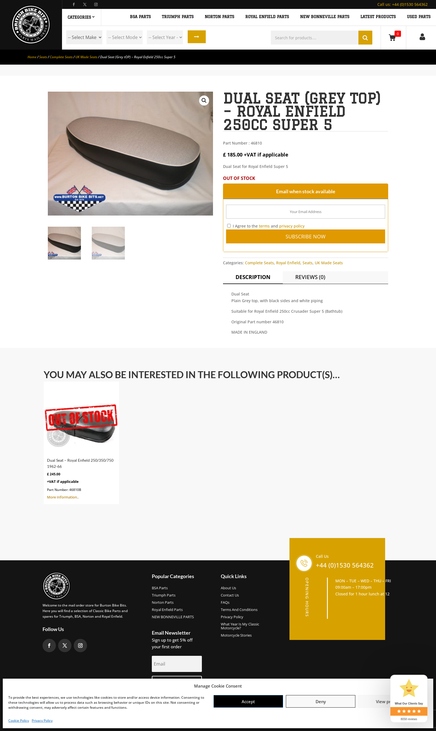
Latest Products (378, 17)
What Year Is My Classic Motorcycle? (240, 626)
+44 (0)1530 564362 (402, 4)
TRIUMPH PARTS (178, 17)
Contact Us (230, 595)
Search (196, 37)
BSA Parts (160, 588)
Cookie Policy (18, 720)
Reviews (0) (310, 277)
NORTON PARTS (219, 17)
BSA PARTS (140, 17)
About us (228, 588)
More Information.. (81, 442)
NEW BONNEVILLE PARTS (324, 17)
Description (253, 277)
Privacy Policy (42, 720)
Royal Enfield (288, 262)
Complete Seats (61, 57)
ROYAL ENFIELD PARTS (267, 17)
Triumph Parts (163, 595)
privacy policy (291, 226)
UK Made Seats (86, 57)
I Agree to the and (265, 226)
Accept (248, 701)
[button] (204, 101)
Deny (321, 701)
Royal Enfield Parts (167, 610)
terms (264, 226)
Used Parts (418, 17)
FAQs (225, 602)
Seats (43, 57)
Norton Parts (163, 602)
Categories (79, 17)
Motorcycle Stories (236, 635)
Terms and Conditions (239, 610)
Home (32, 57)
